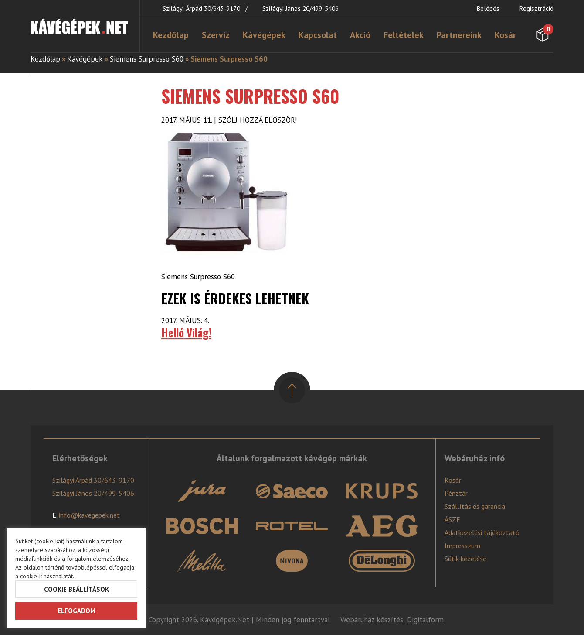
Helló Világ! (186, 332)
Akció (360, 35)
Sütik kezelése (465, 558)
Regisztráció (536, 8)
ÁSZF (452, 519)
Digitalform (425, 620)
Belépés (488, 8)
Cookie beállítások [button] (76, 589)
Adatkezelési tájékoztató (482, 532)
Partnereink (459, 35)
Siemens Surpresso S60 (146, 59)
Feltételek (404, 35)
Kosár (505, 35)
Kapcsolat (318, 35)
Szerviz (216, 35)
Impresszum (462, 545)
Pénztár (456, 493)
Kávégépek (264, 35)
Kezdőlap (171, 35)
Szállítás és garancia (475, 506)
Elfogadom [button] (76, 611)
